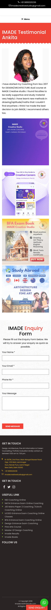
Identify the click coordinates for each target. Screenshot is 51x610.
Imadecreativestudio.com (25, 604)
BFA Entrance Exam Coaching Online (23, 520)
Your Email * (25, 369)
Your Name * (25, 356)
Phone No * (25, 383)
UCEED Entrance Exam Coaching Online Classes (24, 515)
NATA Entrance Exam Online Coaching (24, 503)
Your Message (25, 401)
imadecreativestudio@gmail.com (28, 5)
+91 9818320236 (28, 2)
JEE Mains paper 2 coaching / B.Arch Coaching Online (23, 508)
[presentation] (22, 417)
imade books (11, 537)
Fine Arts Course (13, 526)
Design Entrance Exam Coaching (21, 523)
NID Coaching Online (15, 499)
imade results (12, 533)
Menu (25, 19)
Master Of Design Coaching (19, 530)
